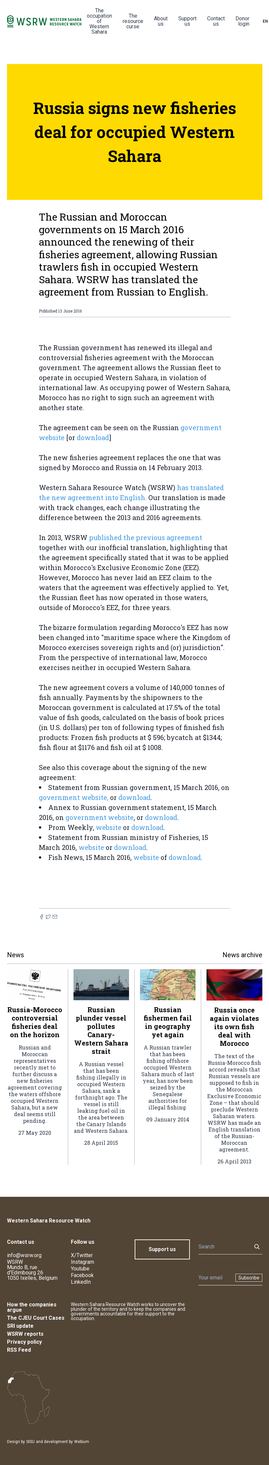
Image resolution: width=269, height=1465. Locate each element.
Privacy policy (24, 1342)
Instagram (82, 1262)
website (108, 827)
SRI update (20, 1326)
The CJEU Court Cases (36, 1318)
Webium (81, 1442)
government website (100, 817)
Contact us (216, 21)
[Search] (223, 1246)
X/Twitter (82, 1255)
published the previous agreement (145, 537)
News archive (242, 955)
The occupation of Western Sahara (99, 21)
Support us (187, 21)
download (93, 437)
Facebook (82, 1275)
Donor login (242, 21)
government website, (73, 797)
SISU (30, 1442)
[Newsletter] (215, 1277)
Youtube (80, 1268)
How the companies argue (32, 1307)
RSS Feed (19, 1350)
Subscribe (248, 1277)
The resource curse (133, 21)
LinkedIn (81, 1282)
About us (161, 21)
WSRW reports (25, 1334)
